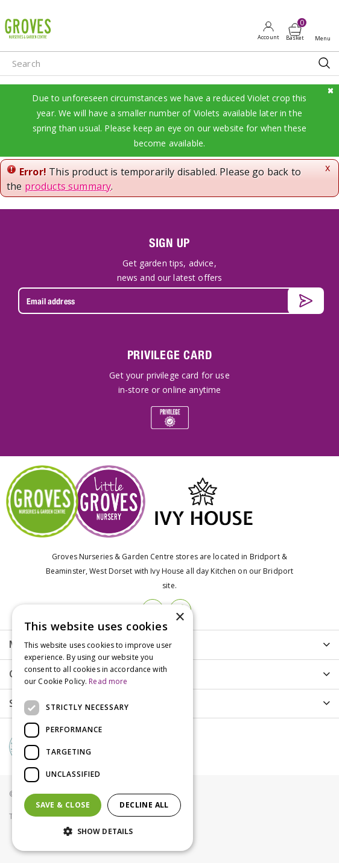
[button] (102, 831)
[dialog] (102, 727)
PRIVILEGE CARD (169, 355)
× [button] (179, 617)
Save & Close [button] (63, 805)
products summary (68, 186)
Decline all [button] (143, 805)
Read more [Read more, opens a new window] (108, 681)
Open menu (325, 31)
